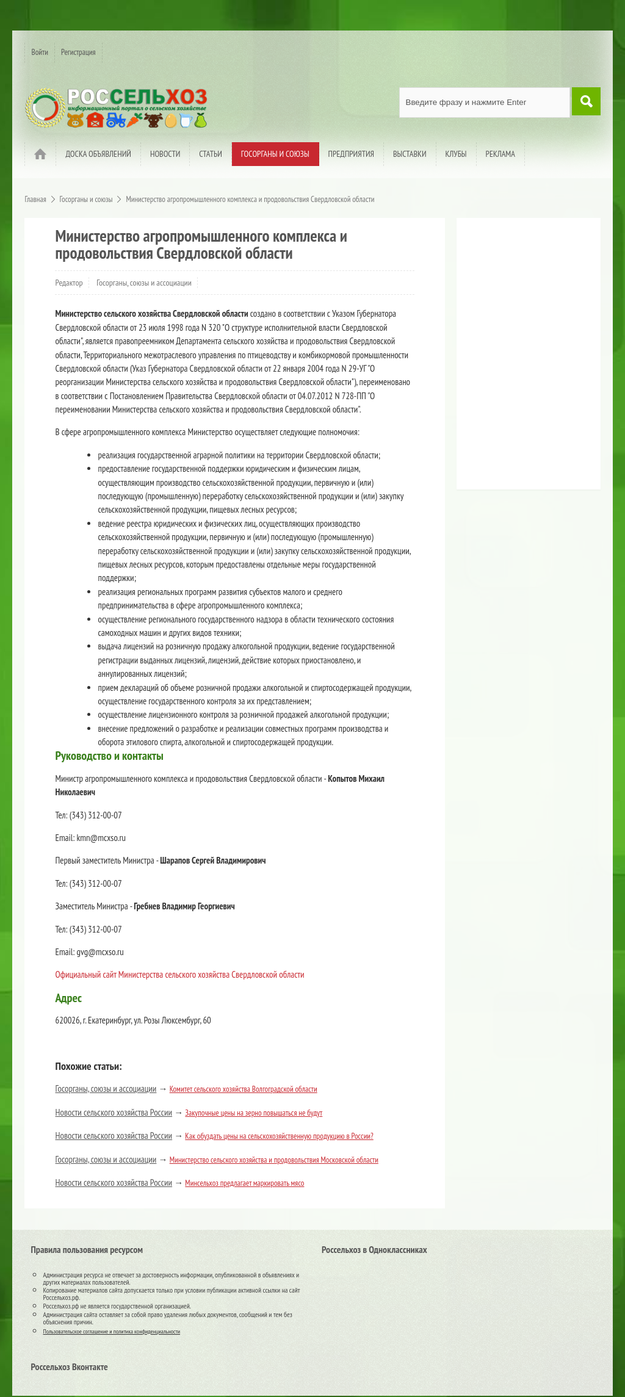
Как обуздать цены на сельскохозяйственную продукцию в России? (279, 1136)
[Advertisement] (539, 358)
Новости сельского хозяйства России (113, 1112)
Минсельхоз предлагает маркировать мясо (244, 1183)
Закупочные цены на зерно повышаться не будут (253, 1113)
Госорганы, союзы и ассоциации (144, 282)
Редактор (68, 282)
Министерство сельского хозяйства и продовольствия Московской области (274, 1160)
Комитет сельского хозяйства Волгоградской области (243, 1089)
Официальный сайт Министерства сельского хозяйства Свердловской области (179, 974)
